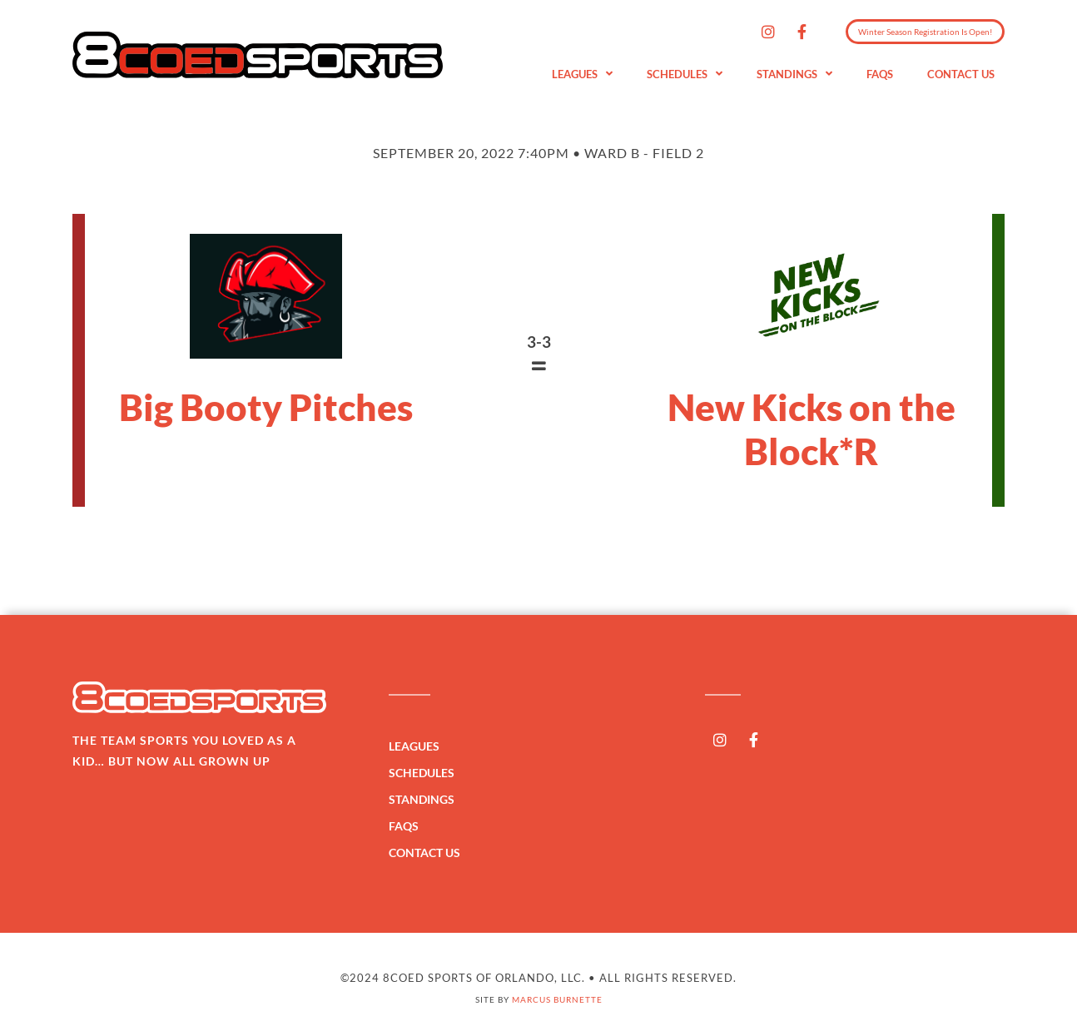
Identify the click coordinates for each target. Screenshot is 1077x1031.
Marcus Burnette (557, 999)
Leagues (582, 74)
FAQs (879, 74)
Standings (794, 74)
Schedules (684, 74)
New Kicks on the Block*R (811, 429)
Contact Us (961, 74)
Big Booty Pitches (266, 407)
